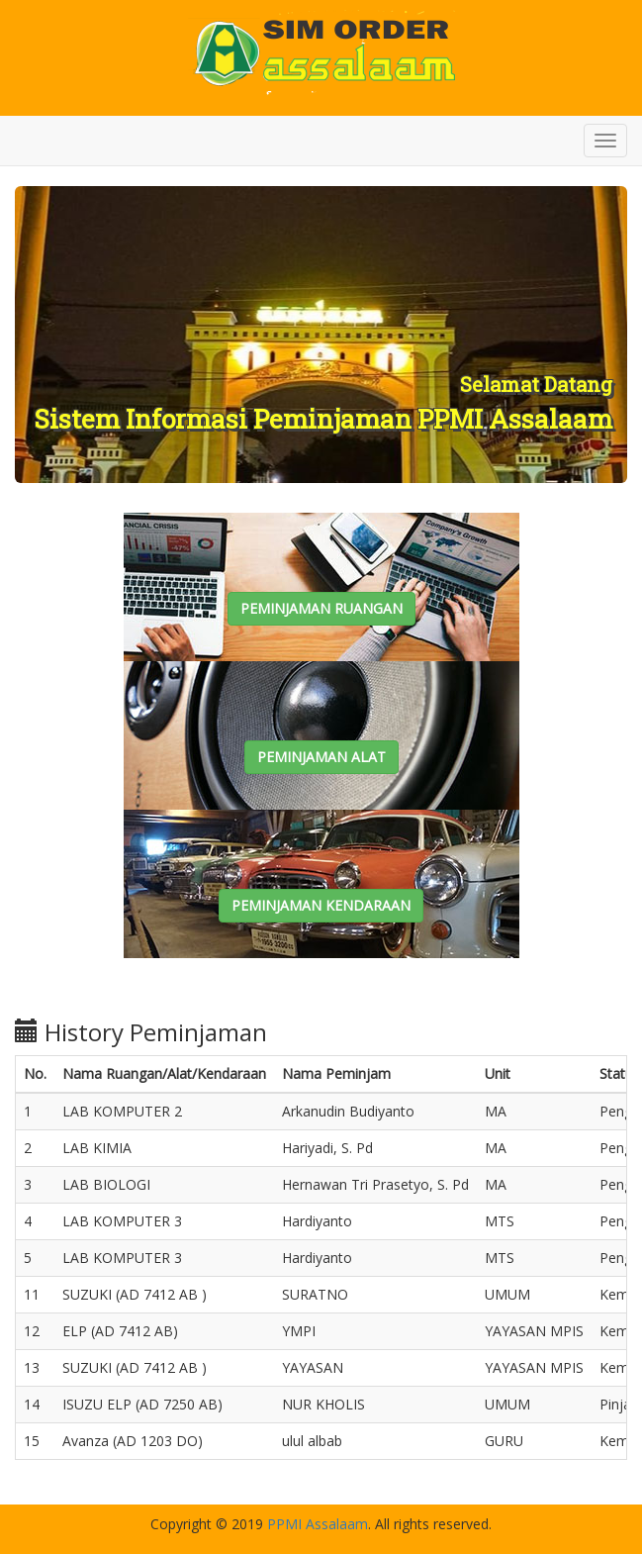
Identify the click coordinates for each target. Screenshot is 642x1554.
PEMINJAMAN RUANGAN (321, 608)
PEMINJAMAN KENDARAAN (321, 905)
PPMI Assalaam (317, 1523)
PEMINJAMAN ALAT (321, 756)
